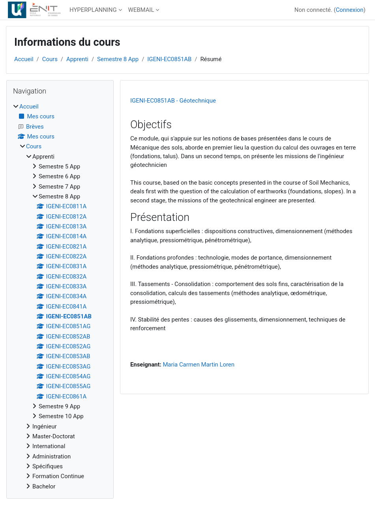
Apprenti (77, 59)
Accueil (24, 59)
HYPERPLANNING (93, 9)
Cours (50, 59)
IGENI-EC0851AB (169, 59)
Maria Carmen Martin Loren (198, 364)
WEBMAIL (141, 9)
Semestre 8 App (118, 59)
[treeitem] (60, 296)
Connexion (350, 9)
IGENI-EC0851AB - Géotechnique (173, 100)
